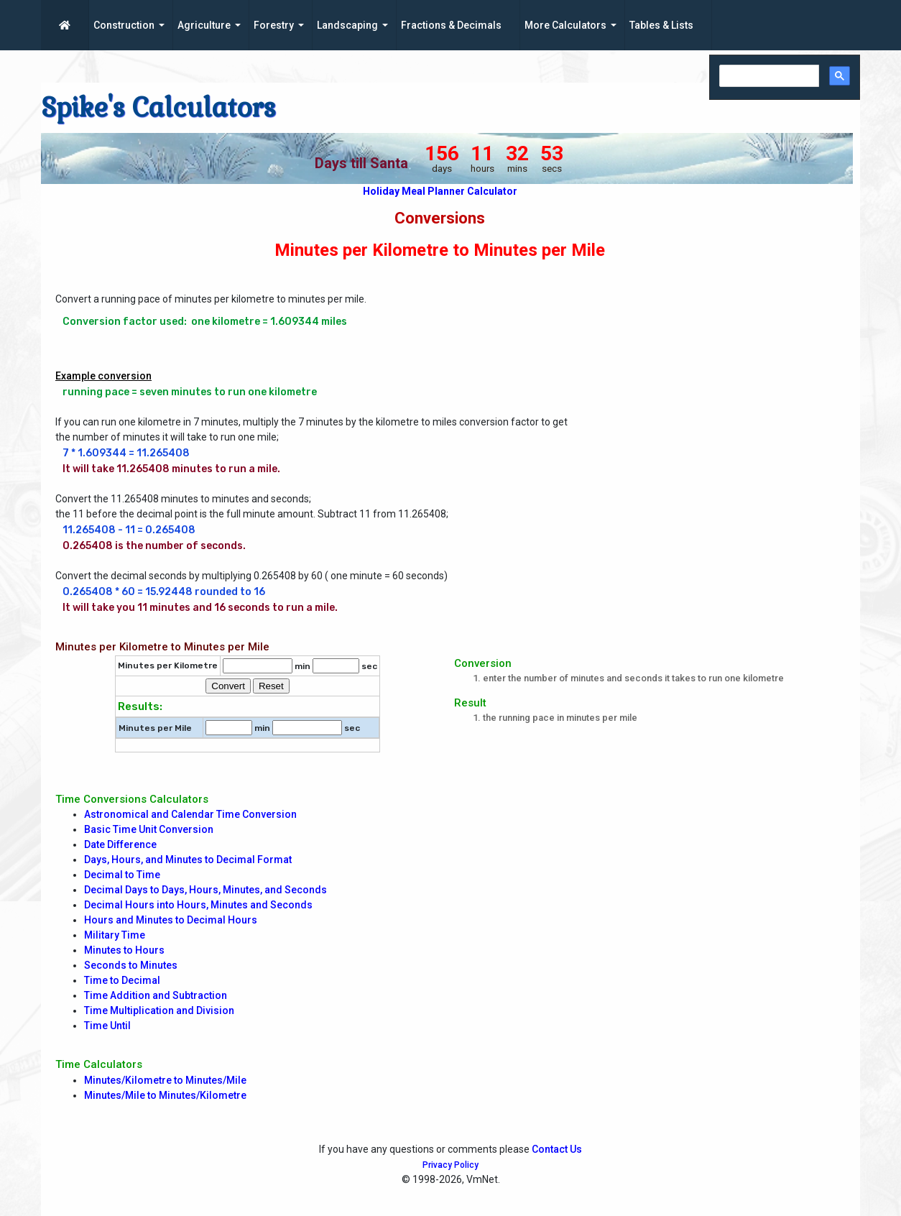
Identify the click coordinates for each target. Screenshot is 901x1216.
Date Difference (120, 844)
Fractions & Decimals (451, 25)
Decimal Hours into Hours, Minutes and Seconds (198, 905)
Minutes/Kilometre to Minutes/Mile (165, 1080)
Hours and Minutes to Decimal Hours (170, 920)
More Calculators (565, 25)
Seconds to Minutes (130, 965)
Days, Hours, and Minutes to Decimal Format (188, 859)
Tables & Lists (661, 25)
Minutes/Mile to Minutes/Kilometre (165, 1095)
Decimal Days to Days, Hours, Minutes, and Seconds (205, 889)
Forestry (274, 25)
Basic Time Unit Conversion (148, 829)
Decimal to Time (122, 874)
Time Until (107, 1025)
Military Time (114, 935)
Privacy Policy (450, 1165)
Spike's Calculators (158, 107)
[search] (767, 76)
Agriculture (204, 25)
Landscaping (347, 25)
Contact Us (557, 1149)
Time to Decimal (122, 980)
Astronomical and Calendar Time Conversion (190, 814)
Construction (123, 25)
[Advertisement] (720, 388)
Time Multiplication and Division (159, 1010)
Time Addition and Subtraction (155, 995)
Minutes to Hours (124, 950)
